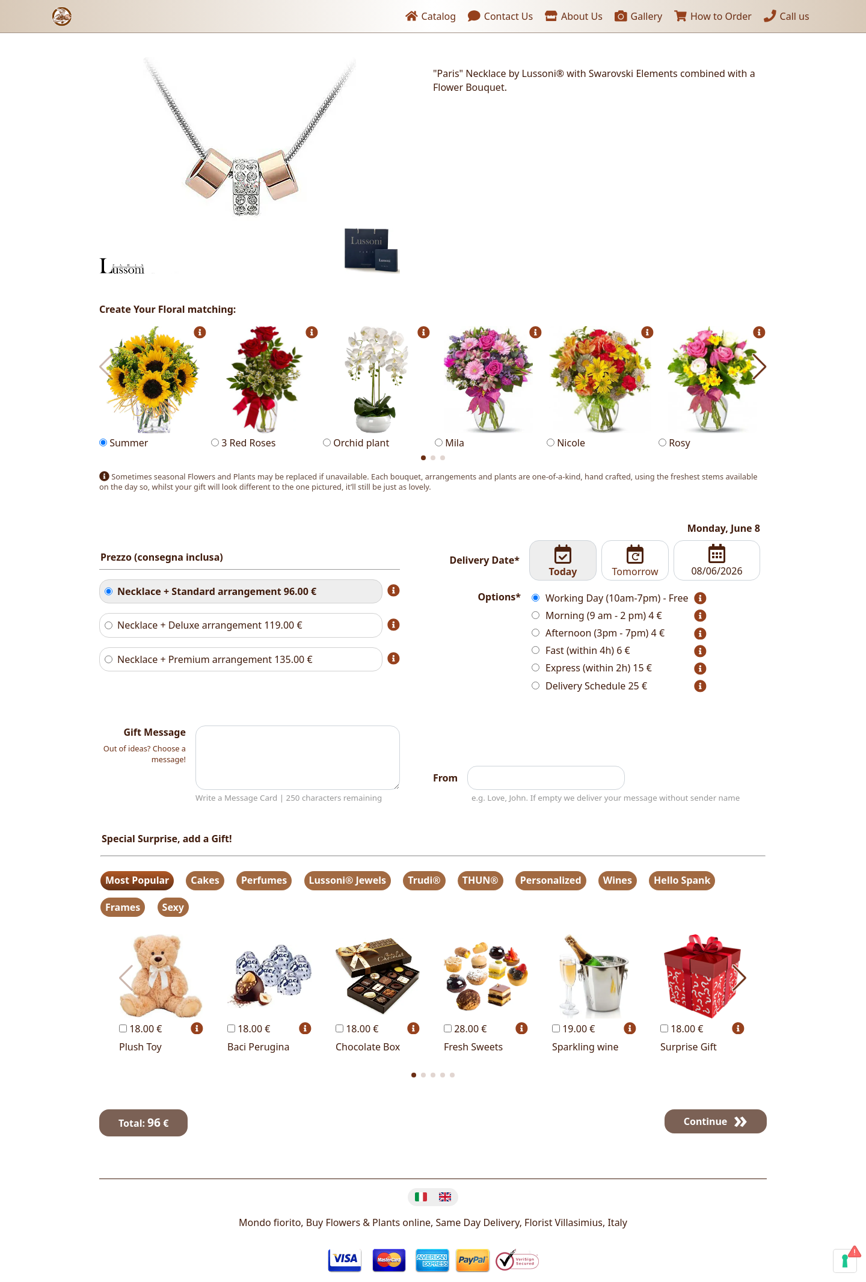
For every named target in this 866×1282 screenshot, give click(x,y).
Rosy (712, 387)
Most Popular (137, 880)
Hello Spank (682, 880)
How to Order (712, 16)
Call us (786, 16)
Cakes (205, 880)
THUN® (480, 880)
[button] (423, 457)
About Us (573, 16)
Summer (152, 387)
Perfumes (264, 880)
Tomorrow (635, 561)
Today (563, 561)
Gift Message (154, 732)
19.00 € (573, 1028)
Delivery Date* (485, 560)
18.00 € (140, 1028)
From (445, 777)
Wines (617, 880)
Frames (122, 907)
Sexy (173, 907)
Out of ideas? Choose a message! (144, 754)
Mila (488, 387)
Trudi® (424, 880)
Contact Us (500, 16)
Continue (706, 1121)
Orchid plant (376, 387)
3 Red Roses (264, 387)
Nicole (600, 387)
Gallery (638, 16)
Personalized (551, 880)
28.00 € (465, 1028)
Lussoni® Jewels (348, 880)
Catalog (430, 16)
